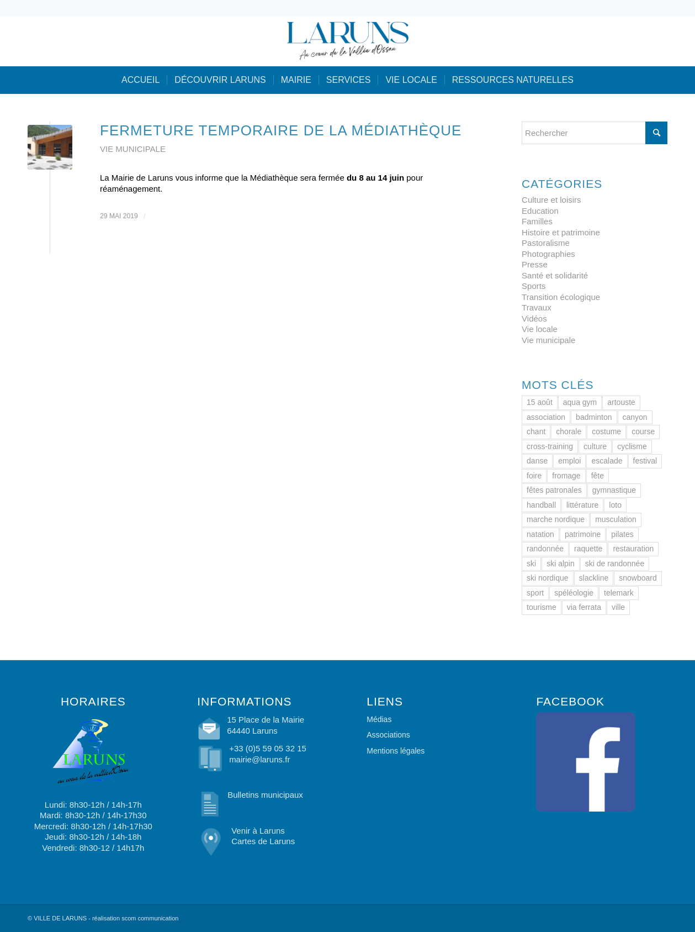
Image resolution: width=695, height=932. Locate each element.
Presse (535, 264)
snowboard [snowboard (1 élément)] (638, 577)
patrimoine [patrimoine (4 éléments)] (583, 534)
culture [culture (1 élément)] (595, 446)
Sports (533, 286)
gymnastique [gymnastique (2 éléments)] (614, 490)
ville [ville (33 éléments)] (618, 607)
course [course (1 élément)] (643, 431)
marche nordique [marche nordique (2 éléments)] (556, 519)
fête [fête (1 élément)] (597, 475)
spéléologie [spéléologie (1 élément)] (573, 592)
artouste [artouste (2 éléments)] (621, 402)
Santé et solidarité (555, 275)
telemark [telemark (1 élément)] (619, 592)
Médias (379, 719)
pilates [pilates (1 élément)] (622, 534)
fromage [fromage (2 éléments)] (566, 475)
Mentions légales (396, 750)
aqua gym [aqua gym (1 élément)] (580, 402)
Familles (537, 221)
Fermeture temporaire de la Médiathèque (280, 130)
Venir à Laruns (258, 830)
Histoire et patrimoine (561, 232)
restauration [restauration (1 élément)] (633, 548)
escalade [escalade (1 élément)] (606, 460)
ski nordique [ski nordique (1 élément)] (548, 577)
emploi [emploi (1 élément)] (569, 460)
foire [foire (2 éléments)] (534, 475)
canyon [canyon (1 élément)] (635, 417)
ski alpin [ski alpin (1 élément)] (561, 563)
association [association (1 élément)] (546, 417)
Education (540, 210)
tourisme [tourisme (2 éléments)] (541, 607)
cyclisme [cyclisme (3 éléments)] (632, 446)
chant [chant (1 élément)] (536, 431)
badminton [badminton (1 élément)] (594, 417)
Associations (388, 734)
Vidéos (534, 318)
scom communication (149, 918)
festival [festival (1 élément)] (645, 460)
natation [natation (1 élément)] (540, 534)
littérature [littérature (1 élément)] (582, 505)
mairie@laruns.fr (259, 759)
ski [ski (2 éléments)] (531, 563)
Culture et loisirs (551, 199)
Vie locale (540, 329)
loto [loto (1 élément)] (615, 505)
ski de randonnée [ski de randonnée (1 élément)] (614, 563)
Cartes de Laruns (263, 841)
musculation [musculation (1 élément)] (615, 519)
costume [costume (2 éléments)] (606, 431)
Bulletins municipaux (265, 794)
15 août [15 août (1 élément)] (540, 402)
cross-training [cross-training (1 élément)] (550, 446)
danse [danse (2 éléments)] (537, 460)
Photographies (548, 254)
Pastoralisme (546, 243)
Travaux (536, 307)
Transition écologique (561, 297)
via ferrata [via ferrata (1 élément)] (584, 607)
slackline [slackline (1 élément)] (594, 577)
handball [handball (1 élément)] (541, 505)
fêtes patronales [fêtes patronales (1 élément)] (554, 490)
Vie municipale (133, 149)
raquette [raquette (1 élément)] (588, 548)
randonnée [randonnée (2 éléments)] (545, 548)
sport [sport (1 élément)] (535, 592)
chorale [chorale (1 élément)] (568, 431)
